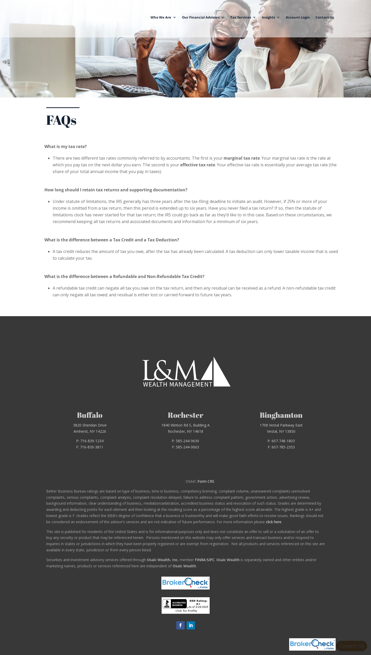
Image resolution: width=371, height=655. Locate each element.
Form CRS (206, 481)
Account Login (298, 16)
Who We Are (161, 16)
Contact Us (324, 16)
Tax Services (240, 16)
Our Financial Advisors (200, 16)
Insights (268, 16)
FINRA (200, 559)
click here (273, 521)
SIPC (211, 559)
